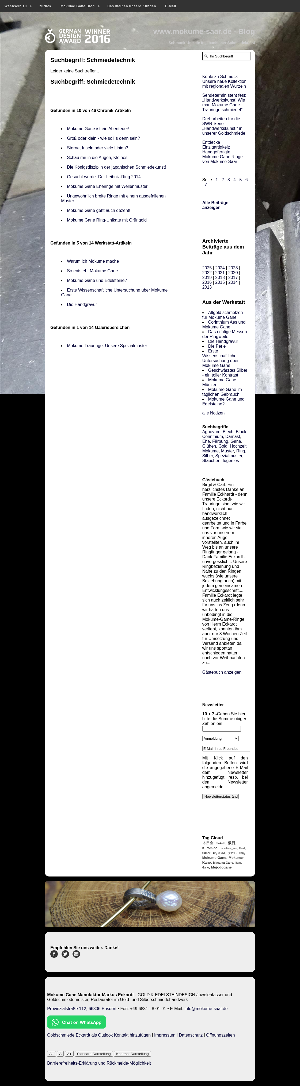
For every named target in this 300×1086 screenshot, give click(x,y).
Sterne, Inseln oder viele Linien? (97, 148)
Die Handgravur (82, 304)
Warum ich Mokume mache (93, 261)
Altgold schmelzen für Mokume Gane (222, 315)
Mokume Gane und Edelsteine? (97, 280)
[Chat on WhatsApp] (76, 1027)
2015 (220, 282)
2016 (207, 282)
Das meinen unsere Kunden (131, 6)
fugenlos (231, 460)
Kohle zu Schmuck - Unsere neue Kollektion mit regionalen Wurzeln (224, 81)
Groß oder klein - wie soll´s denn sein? (103, 138)
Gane (236, 441)
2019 (207, 277)
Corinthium (212, 436)
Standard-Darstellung (94, 1054)
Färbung (220, 441)
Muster (227, 451)
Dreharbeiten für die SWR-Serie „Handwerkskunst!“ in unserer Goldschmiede (223, 126)
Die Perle (217, 346)
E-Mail (170, 6)
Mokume (210, 451)
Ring (240, 451)
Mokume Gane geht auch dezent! (98, 210)
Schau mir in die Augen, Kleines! (99, 157)
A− (51, 1054)
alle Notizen (213, 413)
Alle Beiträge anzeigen (215, 205)
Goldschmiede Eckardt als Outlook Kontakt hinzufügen (99, 1035)
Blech (228, 431)
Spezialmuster (228, 455)
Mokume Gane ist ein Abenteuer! (98, 128)
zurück (45, 6)
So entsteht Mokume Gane (92, 271)
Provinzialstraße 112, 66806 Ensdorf (81, 1008)
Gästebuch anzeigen (222, 672)
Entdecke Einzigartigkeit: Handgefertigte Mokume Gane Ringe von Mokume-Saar (222, 152)
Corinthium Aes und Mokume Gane (224, 324)
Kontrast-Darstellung (132, 1054)
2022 (207, 272)
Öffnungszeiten (220, 1035)
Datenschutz (191, 1035)
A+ (69, 1054)
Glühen (209, 446)
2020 (233, 272)
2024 (220, 268)
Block (241, 431)
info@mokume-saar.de (205, 1008)
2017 (233, 277)
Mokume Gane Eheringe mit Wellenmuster (107, 186)
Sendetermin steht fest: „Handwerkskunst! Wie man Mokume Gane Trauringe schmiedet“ (224, 102)
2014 (233, 282)
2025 (207, 268)
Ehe (206, 441)
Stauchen (211, 460)
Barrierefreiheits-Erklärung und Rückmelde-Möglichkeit (99, 1063)
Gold (222, 446)
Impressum (164, 1035)
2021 (220, 272)
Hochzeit (238, 446)
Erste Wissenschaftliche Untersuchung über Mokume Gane (220, 358)
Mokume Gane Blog (77, 6)
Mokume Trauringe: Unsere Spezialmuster (107, 345)
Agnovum (211, 431)
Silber (207, 455)
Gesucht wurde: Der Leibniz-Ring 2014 (104, 176)
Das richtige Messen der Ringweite (224, 334)
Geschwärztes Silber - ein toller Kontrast (225, 372)
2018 (220, 277)
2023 (233, 268)
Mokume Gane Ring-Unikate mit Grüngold (107, 220)
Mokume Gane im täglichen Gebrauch (222, 392)
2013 (207, 287)
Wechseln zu (16, 6)
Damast (232, 436)
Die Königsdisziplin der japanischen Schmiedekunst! (116, 167)
